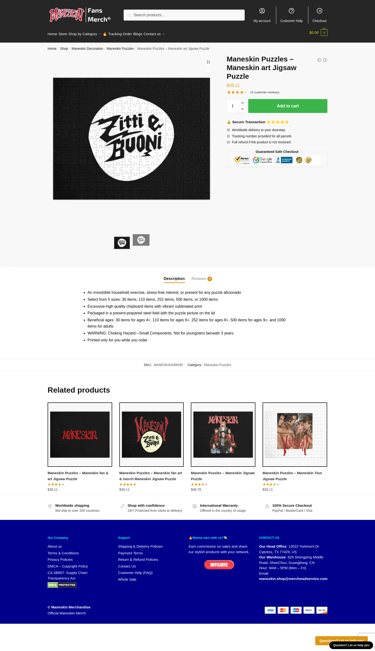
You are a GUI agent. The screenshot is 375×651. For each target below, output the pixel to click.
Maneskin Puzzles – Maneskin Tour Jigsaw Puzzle (292, 473)
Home (52, 46)
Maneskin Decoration (87, 46)
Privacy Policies (60, 557)
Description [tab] (174, 276)
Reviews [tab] (199, 276)
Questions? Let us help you (342, 641)
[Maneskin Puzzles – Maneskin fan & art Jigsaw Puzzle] (80, 432)
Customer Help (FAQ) (135, 570)
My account (262, 15)
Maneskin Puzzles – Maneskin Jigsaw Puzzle (223, 473)
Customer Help (291, 15)
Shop (64, 46)
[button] (208, 59)
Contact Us (127, 563)
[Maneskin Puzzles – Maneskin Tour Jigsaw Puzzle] (295, 432)
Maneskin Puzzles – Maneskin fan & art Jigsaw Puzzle (78, 473)
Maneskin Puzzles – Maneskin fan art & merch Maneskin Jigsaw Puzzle (150, 473)
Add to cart (288, 103)
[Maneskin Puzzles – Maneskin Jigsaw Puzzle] (223, 432)
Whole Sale (127, 576)
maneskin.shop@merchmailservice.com (293, 576)
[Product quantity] (233, 103)
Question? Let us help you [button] (351, 645)
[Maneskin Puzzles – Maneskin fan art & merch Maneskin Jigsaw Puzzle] (151, 432)
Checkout (320, 15)
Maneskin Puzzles (120, 46)
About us (55, 543)
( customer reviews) (264, 89)
